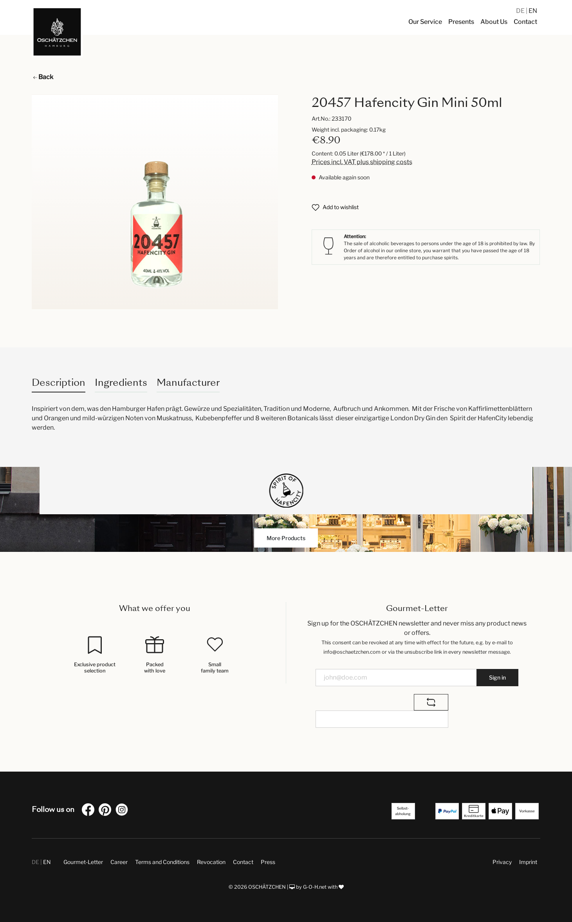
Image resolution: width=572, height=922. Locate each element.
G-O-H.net (315, 887)
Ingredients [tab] (121, 382)
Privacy (502, 862)
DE (521, 10)
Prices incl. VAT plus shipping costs (362, 162)
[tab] (58, 382)
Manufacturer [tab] (188, 382)
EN (533, 10)
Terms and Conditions (162, 862)
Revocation (211, 862)
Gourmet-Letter (83, 862)
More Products (286, 538)
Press (268, 862)
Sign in (497, 677)
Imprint (528, 862)
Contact (243, 862)
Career (119, 862)
